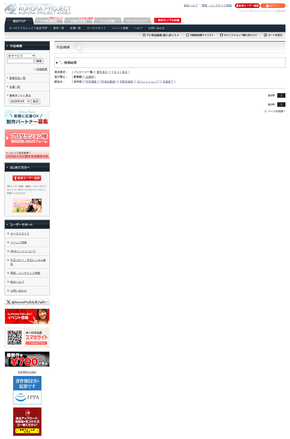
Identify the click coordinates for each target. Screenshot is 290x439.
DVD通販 (91, 81)
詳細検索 (41, 69)
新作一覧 (58, 28)
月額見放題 (126, 81)
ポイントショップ (148, 81)
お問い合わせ (156, 28)
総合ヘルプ (191, 5)
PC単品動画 (108, 81)
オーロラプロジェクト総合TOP (28, 28)
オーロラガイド (96, 28)
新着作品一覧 (17, 78)
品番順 (90, 76)
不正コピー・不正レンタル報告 (28, 262)
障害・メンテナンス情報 (217, 5)
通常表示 (102, 72)
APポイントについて (23, 251)
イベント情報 (120, 28)
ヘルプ (138, 28)
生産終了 (168, 81)
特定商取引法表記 (27, 372)
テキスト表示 (119, 72)
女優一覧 (75, 28)
